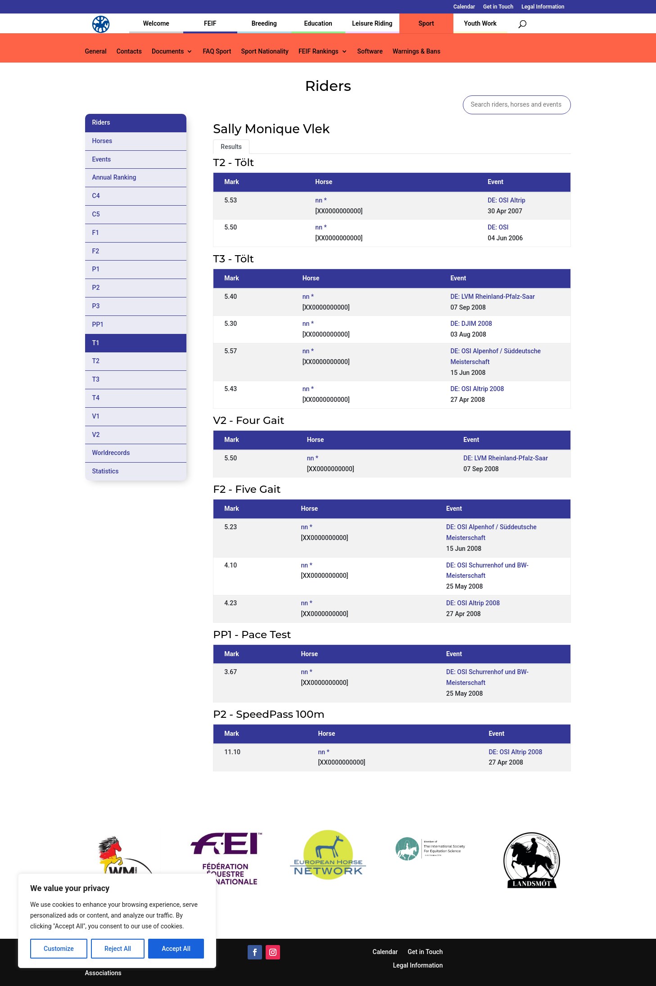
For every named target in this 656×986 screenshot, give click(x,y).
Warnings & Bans (416, 51)
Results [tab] (231, 146)
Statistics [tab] (105, 471)
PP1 (98, 324)
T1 (96, 343)
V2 (96, 434)
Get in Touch (498, 7)
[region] (117, 920)
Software (370, 51)
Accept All (176, 948)
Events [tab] (101, 159)
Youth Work (480, 23)
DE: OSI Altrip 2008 (477, 388)
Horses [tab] (102, 140)
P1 (96, 269)
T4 (96, 397)
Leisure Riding (372, 23)
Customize (59, 948)
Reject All (117, 948)
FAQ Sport (217, 51)
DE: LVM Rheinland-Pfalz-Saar (492, 296)
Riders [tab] (101, 122)
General (96, 51)
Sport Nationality (265, 51)
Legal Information (542, 7)
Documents (168, 51)
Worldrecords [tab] (111, 452)
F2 (96, 251)
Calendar (464, 7)
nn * (320, 200)
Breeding (264, 23)
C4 (96, 195)
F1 (96, 232)
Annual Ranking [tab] (114, 177)
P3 (96, 306)
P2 (96, 287)
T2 (96, 361)
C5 (96, 214)
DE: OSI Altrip (506, 200)
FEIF (210, 23)
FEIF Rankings (319, 51)
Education (318, 23)
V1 (96, 416)
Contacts (129, 51)
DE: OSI (498, 227)
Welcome (156, 23)
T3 (96, 379)
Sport (426, 23)
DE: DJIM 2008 (471, 323)
